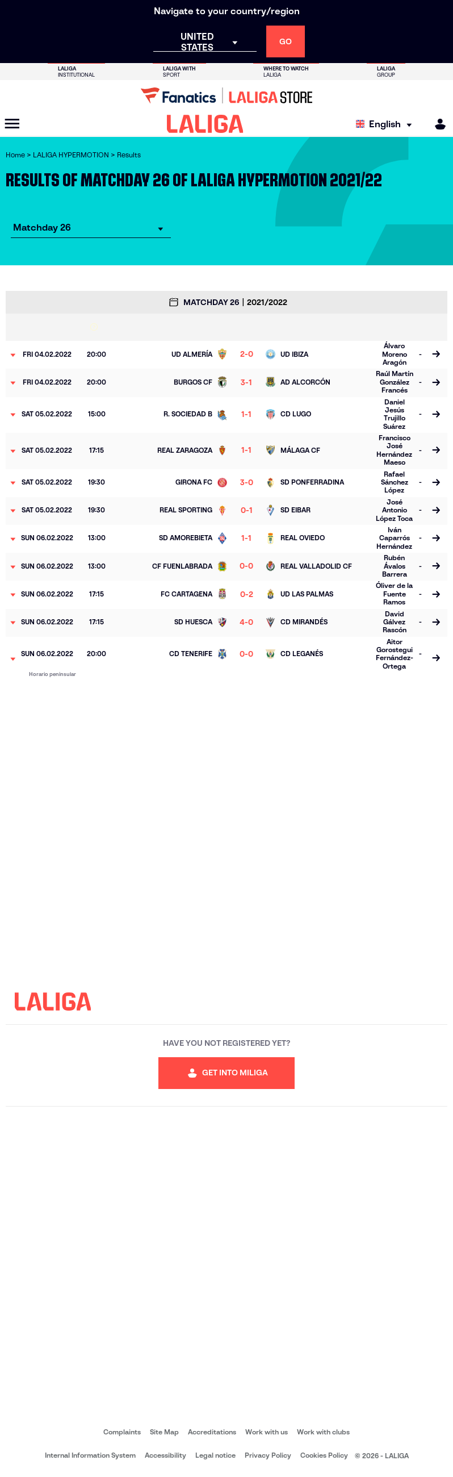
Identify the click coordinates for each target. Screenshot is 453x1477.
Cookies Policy (324, 1455)
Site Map (164, 1432)
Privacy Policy (268, 1455)
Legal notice (215, 1455)
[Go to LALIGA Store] (226, 95)
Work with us (266, 1432)
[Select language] (387, 124)
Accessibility (165, 1455)
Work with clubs (323, 1432)
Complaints (122, 1432)
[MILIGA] (436, 124)
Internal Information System (90, 1455)
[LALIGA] (205, 124)
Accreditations (212, 1432)
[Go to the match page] (436, 355)
